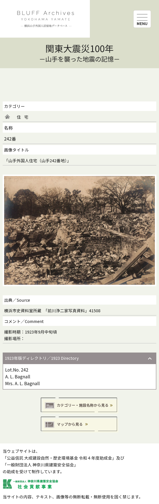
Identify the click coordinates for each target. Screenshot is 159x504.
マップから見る (79, 425)
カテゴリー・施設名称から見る (79, 406)
